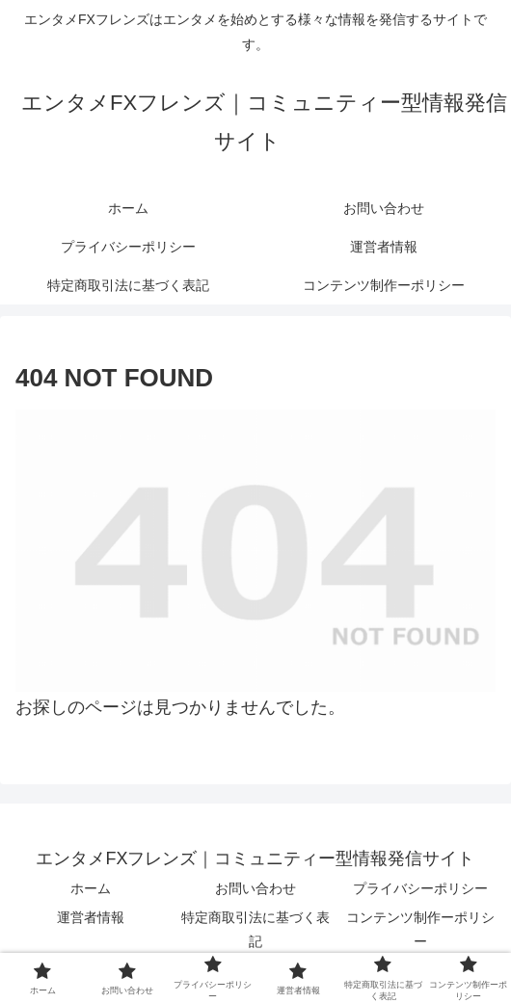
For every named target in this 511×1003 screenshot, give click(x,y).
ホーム (90, 888)
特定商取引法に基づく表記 (255, 929)
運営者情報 (90, 917)
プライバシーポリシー (420, 888)
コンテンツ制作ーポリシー (420, 929)
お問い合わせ (255, 888)
